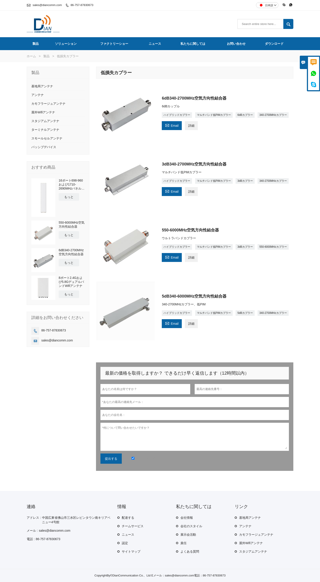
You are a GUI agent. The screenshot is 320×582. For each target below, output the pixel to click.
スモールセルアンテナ (46, 138)
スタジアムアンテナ (45, 121)
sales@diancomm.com (47, 5)
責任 (183, 543)
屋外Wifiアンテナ (43, 112)
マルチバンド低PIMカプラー (214, 114)
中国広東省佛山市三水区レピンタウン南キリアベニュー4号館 (76, 520)
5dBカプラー (245, 312)
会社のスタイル (191, 526)
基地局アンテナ (42, 86)
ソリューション (66, 43)
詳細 (191, 125)
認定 (125, 543)
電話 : (31, 539)
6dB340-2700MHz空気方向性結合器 (71, 252)
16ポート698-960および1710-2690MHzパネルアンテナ (71, 184)
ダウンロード (274, 43)
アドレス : (34, 517)
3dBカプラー (245, 180)
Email (171, 125)
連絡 (31, 506)
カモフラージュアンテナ (48, 103)
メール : (32, 530)
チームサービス (133, 526)
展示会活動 (188, 534)
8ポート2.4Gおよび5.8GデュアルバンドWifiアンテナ (71, 282)
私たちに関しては (192, 43)
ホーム (31, 56)
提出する (111, 458)
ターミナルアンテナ (45, 129)
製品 (35, 43)
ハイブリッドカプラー (177, 114)
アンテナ (37, 95)
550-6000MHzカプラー (273, 246)
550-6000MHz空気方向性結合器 (71, 224)
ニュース (155, 43)
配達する (128, 517)
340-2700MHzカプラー (273, 114)
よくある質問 (189, 551)
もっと (69, 197)
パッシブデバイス (43, 147)
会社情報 (186, 517)
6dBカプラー (245, 114)
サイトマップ (131, 551)
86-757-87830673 (81, 5)
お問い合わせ (236, 43)
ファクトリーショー (114, 43)
